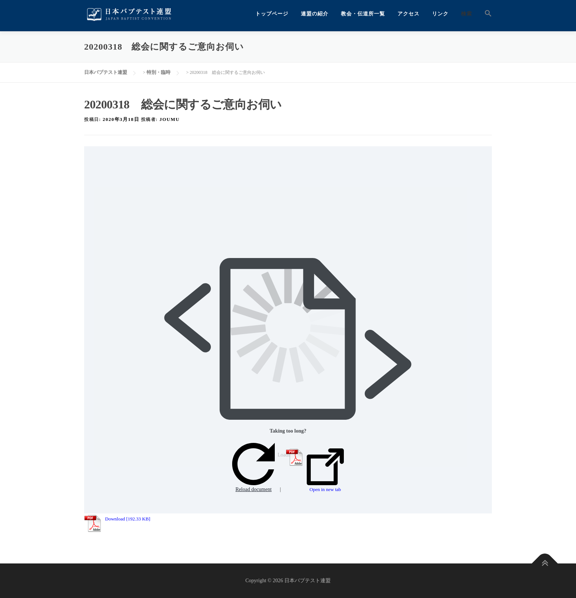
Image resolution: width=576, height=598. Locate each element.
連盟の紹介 (314, 14)
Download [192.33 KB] (127, 519)
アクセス (408, 14)
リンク (440, 14)
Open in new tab (325, 470)
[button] (485, 14)
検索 (466, 14)
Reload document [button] (253, 468)
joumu (169, 119)
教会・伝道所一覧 (363, 14)
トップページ (271, 14)
